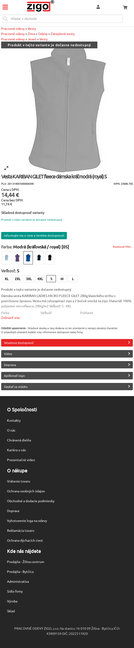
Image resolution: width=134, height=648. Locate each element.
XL (6, 279)
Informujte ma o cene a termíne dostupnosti (34, 235)
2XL (17, 279)
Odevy (43, 33)
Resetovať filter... (123, 246)
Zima (31, 33)
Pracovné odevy (13, 28)
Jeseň (32, 39)
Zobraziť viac (10, 317)
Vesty (32, 28)
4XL (40, 279)
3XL (29, 279)
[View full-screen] (6, 168)
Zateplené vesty (63, 33)
